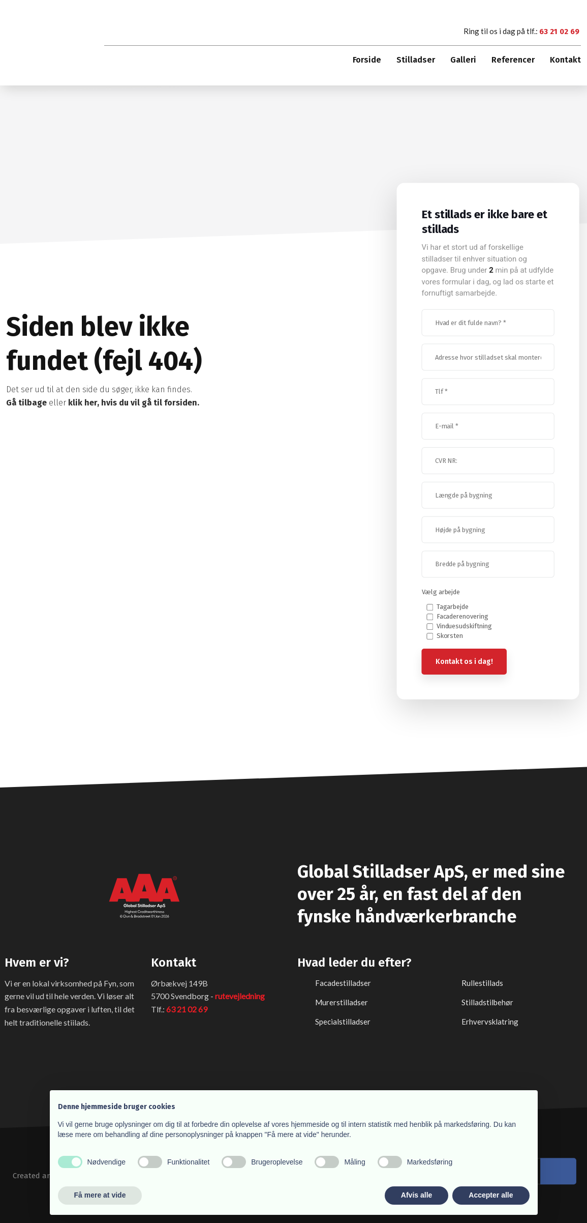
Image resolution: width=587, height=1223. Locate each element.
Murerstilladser (341, 1001)
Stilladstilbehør (487, 1001)
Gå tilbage (27, 402)
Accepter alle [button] (491, 1195)
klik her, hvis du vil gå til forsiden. (134, 402)
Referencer (513, 60)
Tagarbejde (453, 606)
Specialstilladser (342, 1020)
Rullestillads (482, 982)
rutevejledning (240, 995)
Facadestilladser (343, 982)
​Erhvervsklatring (489, 1020)
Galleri (463, 60)
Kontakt (565, 60)
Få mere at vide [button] (100, 1195)
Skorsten (450, 635)
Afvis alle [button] (416, 1195)
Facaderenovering (463, 616)
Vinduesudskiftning (464, 626)
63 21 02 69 (559, 31)
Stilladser (415, 60)
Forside (367, 60)
